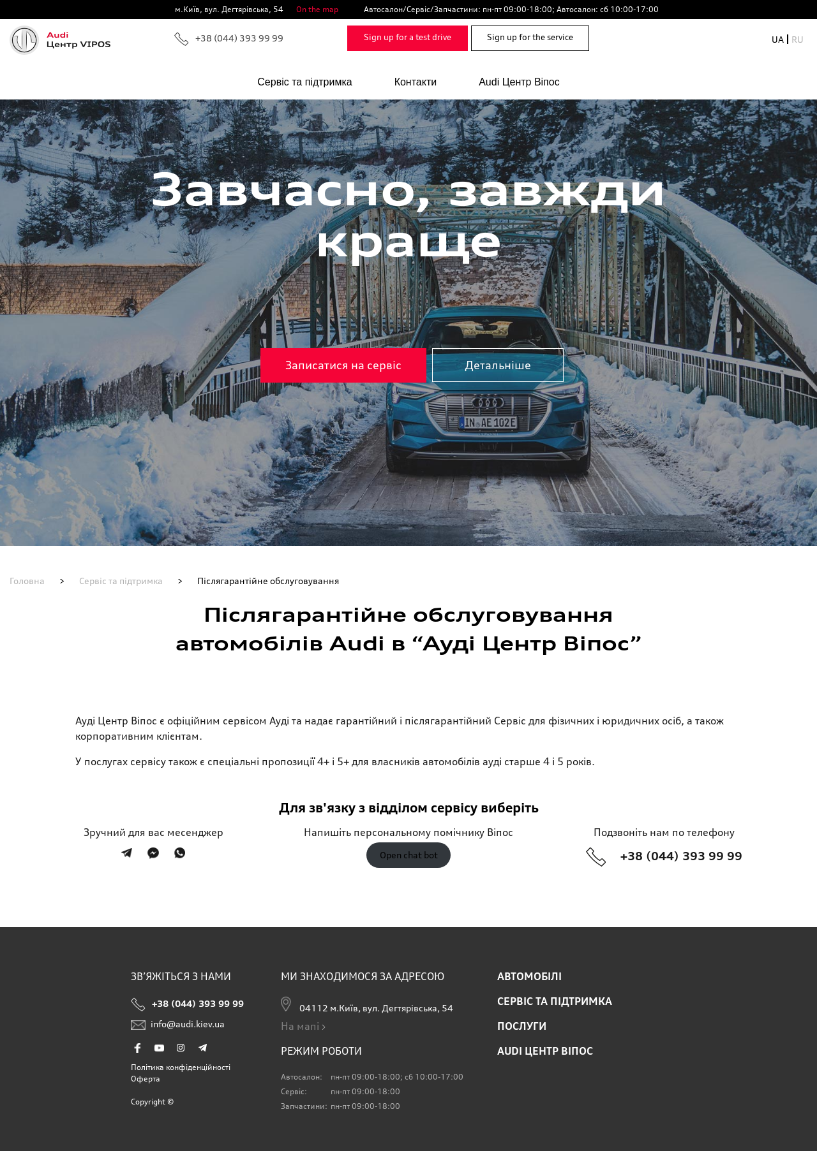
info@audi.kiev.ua (178, 1026)
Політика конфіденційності (180, 1067)
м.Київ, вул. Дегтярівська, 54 (229, 9)
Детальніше (498, 365)
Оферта (145, 1078)
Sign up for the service (530, 37)
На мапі (304, 1026)
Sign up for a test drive (407, 37)
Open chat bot (409, 855)
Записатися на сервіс (343, 365)
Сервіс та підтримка (304, 82)
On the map (317, 9)
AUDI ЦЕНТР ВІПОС (545, 1051)
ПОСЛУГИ (521, 1026)
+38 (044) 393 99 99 (228, 39)
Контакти (415, 82)
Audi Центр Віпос (519, 82)
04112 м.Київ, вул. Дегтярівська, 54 (367, 1005)
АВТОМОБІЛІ (529, 976)
